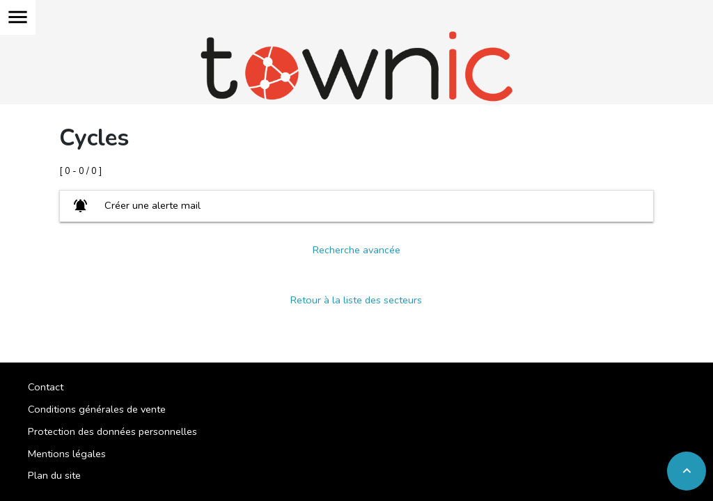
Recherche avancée (356, 250)
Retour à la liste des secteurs (356, 300)
